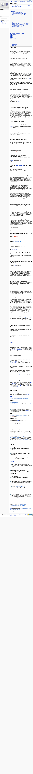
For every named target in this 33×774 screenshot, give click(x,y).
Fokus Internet (27, 410)
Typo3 (16, 363)
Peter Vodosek (16, 108)
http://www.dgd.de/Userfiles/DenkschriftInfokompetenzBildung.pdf (20, 317)
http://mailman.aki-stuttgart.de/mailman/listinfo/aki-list (18, 398)
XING (18, 420)
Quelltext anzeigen (22, 1)
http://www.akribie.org (16, 241)
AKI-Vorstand (24, 350)
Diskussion (15, 1)
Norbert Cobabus (14, 249)
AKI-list (11, 396)
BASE (12, 160)
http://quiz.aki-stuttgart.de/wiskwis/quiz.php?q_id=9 (18, 415)
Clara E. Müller (13, 383)
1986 (17, 381)
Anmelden (30, 0)
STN (22, 265)
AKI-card (12, 461)
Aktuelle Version (23, 5)
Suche (1, 16)
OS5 (11, 50)
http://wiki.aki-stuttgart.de (14, 402)
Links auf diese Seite (4, 21)
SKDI (29, 381)
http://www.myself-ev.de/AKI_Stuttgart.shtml (23, 351)
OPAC (28, 359)
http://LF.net (20, 497)
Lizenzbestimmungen (14, 514)
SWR (12, 349)
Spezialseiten (3, 24)
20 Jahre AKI (22, 374)
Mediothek (11, 126)
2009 (21, 355)
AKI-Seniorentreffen (14, 361)
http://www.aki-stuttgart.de (14, 392)
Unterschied (12, 5)
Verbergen (24, 10)
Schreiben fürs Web (14, 362)
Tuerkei (18, 101)
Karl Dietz (27, 394)
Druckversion (3, 25)
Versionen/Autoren (29, 1)
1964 (31, 382)
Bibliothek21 (13, 342)
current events (3, 11)
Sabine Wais (16, 151)
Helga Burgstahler (20, 165)
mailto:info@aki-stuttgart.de (23, 439)
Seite (11, 1)
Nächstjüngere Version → (14, 6)
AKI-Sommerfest (12, 365)
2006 (17, 386)
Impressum (15, 515)
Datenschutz (21, 514)
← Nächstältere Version (17, 5)
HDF (14, 349)
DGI (29, 78)
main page (3, 10)
